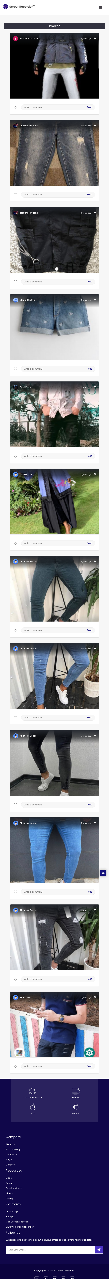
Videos (9, 1193)
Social (9, 1183)
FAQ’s (9, 1159)
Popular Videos (14, 1188)
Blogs (9, 1177)
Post (89, 107)
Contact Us (11, 1154)
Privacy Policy (13, 1149)
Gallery (9, 1198)
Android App (12, 1211)
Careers (10, 1164)
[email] (27, 1249)
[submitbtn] (99, 1249)
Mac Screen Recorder (17, 1221)
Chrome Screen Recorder (20, 1226)
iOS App (10, 1216)
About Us (10, 1144)
